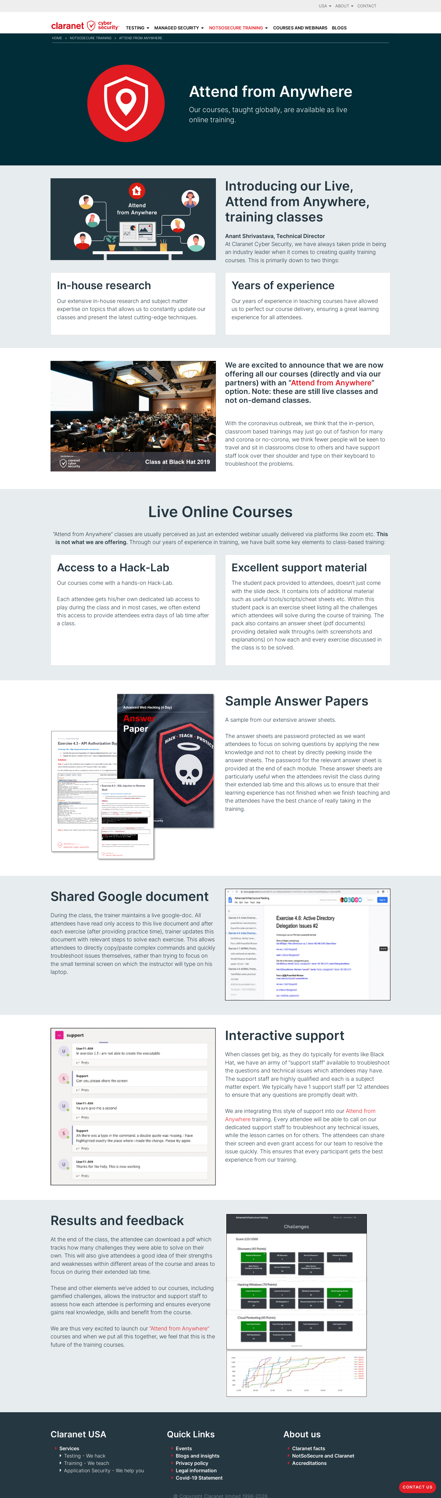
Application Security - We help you (104, 1470)
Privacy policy (192, 1463)
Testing (135, 27)
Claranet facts (308, 1448)
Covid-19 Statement (199, 1478)
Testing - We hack (84, 1456)
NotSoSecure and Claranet (323, 1456)
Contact (366, 6)
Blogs (339, 27)
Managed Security (176, 27)
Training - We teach (86, 1463)
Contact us (417, 1487)
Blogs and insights (198, 1456)
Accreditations (309, 1463)
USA (325, 6)
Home (57, 38)
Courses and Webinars (300, 27)
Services (69, 1448)
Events (184, 1448)
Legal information (196, 1470)
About (344, 6)
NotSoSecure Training (236, 27)
